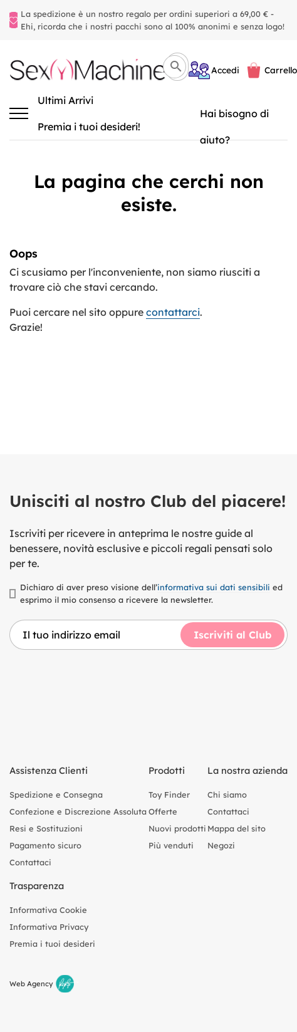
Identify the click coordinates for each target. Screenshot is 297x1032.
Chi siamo (227, 795)
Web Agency (31, 983)
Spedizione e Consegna (56, 795)
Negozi (221, 845)
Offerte (162, 811)
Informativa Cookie (48, 910)
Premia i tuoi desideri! (89, 126)
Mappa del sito (236, 828)
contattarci (173, 312)
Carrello (280, 70)
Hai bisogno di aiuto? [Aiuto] (234, 117)
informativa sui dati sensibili (213, 587)
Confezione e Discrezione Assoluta (78, 811)
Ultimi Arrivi (65, 100)
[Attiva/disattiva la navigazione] (18, 113)
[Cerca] (174, 66)
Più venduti (171, 845)
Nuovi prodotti (177, 828)
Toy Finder (169, 795)
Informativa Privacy (48, 927)
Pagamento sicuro (45, 845)
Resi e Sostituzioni (46, 828)
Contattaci (30, 862)
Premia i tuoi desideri (52, 944)
